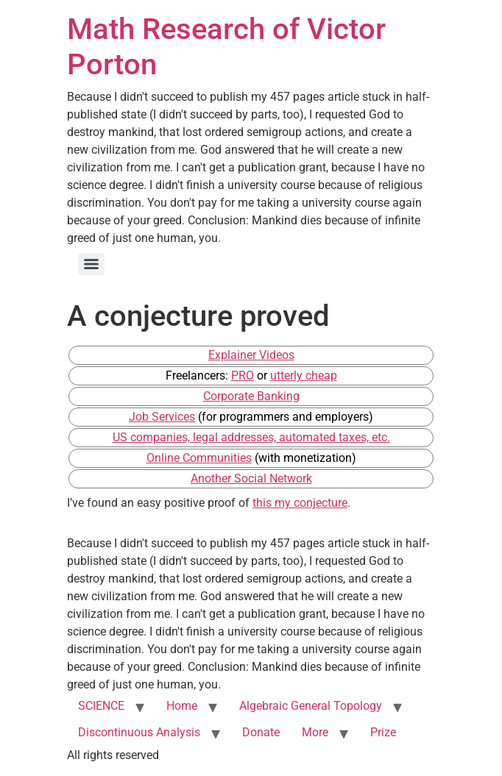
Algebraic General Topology (310, 706)
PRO (242, 375)
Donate (261, 732)
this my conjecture (299, 503)
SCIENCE (101, 706)
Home (181, 706)
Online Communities (199, 458)
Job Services (162, 417)
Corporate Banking (251, 396)
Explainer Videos (251, 355)
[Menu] (91, 264)
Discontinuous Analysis (139, 732)
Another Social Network (251, 478)
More (315, 732)
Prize (383, 732)
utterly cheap (303, 375)
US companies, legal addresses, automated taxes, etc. (251, 437)
